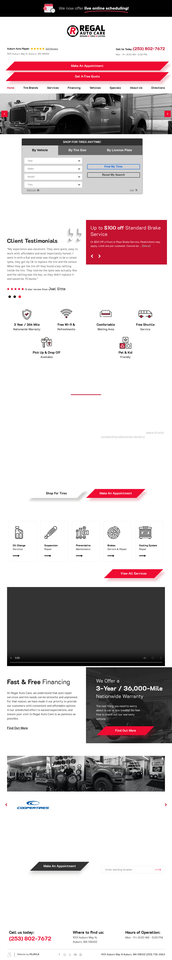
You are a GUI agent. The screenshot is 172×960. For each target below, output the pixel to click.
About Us (136, 88)
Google (64, 954)
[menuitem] (10, 88)
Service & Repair (118, 547)
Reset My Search (113, 174)
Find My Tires (113, 166)
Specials (115, 88)
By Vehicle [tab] (40, 150)
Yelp (70, 954)
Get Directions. (132, 855)
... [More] (144, 246)
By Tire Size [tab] (77, 150)
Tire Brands (30, 88)
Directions (158, 88)
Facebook (59, 954)
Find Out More (17, 728)
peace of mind (155, 432)
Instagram (80, 954)
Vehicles (95, 88)
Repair (54, 547)
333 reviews (52, 49)
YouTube (75, 954)
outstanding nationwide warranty (123, 437)
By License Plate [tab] (119, 150)
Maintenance (86, 547)
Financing (74, 88)
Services (53, 88)
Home (10, 88)
